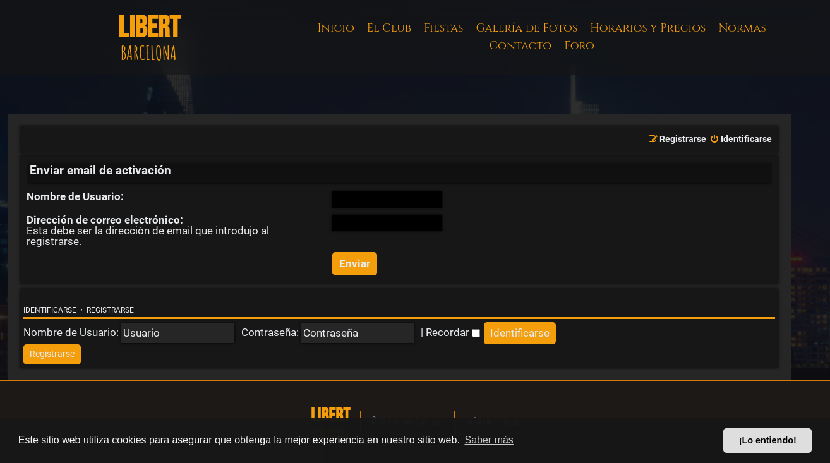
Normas (742, 28)
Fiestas (444, 28)
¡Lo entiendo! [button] (768, 440)
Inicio (336, 28)
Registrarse (110, 310)
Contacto (520, 46)
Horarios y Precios (648, 28)
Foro (579, 46)
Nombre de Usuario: (75, 196)
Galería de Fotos (527, 28)
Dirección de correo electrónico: (105, 219)
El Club (389, 28)
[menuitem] (740, 139)
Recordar (453, 332)
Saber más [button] (489, 440)
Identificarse (49, 310)
